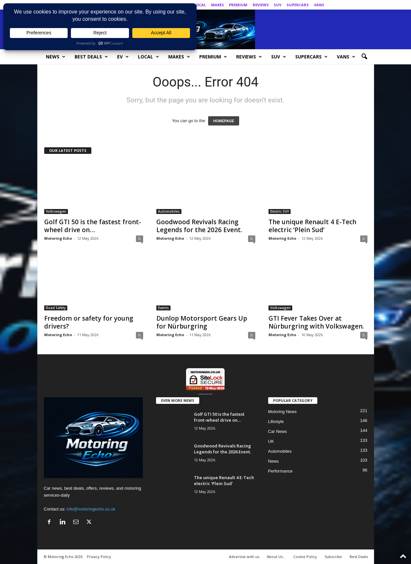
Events (163, 307)
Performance (280, 471)
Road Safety (56, 307)
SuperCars (298, 4)
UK (271, 441)
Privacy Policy (99, 556)
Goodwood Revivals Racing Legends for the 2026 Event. (199, 226)
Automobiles (169, 211)
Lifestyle (276, 421)
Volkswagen (56, 211)
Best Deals (91, 57)
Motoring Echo (58, 238)
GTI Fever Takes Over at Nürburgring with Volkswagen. (316, 322)
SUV (277, 4)
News (55, 57)
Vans (319, 4)
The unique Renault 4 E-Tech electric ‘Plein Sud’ (312, 226)
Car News (277, 431)
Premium (238, 4)
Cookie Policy (305, 556)
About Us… (276, 556)
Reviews (261, 4)
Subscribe (333, 556)
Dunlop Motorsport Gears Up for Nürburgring (201, 322)
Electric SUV (279, 211)
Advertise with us (244, 556)
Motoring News (282, 411)
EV (123, 57)
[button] (364, 57)
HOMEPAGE (223, 121)
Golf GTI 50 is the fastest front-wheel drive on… (92, 226)
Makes (217, 4)
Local (200, 4)
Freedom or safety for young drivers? (88, 322)
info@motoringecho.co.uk (91, 509)
